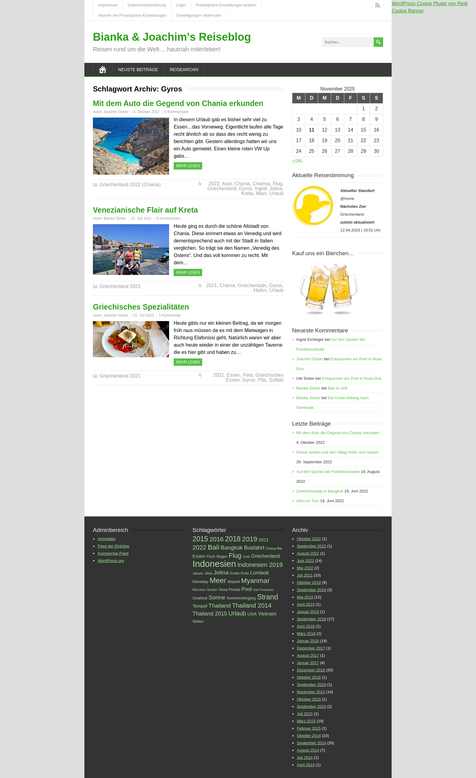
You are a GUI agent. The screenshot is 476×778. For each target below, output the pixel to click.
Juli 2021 (305, 575)
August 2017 (308, 655)
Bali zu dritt (337, 388)
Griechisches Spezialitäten (141, 307)
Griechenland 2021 (120, 286)
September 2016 (311, 684)
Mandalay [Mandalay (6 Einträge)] (200, 582)
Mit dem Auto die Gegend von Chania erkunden (178, 103)
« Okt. (297, 160)
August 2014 (308, 750)
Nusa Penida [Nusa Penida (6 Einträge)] (229, 590)
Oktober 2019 (309, 582)
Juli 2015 (305, 713)
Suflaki (276, 379)
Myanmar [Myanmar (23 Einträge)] (255, 580)
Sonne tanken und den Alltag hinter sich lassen (337, 452)
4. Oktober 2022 (146, 112)
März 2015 (306, 721)
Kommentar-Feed (113, 553)
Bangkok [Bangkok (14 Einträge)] (232, 547)
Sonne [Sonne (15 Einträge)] (217, 597)
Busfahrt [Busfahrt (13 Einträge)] (254, 548)
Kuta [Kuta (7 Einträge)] (245, 573)
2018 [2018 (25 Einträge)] (233, 539)
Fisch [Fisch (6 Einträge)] (210, 556)
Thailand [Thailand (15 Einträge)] (220, 605)
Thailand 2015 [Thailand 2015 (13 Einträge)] (209, 614)
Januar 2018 (308, 641)
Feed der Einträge (113, 546)
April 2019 (306, 604)
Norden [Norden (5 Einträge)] (212, 589)
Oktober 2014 (309, 735)
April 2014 (306, 765)
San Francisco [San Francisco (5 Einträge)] (263, 589)
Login (181, 5)
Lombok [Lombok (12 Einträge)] (259, 573)
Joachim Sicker (116, 112)
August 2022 (308, 553)
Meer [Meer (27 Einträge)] (218, 580)
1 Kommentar (170, 315)
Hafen (260, 290)
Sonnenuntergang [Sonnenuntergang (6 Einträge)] (241, 598)
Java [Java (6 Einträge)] (208, 573)
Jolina (276, 188)
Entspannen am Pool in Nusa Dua (352, 378)
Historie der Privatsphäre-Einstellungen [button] (132, 15)
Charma (261, 183)
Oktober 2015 (309, 699)
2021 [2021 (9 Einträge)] (264, 539)
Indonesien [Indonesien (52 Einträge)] (214, 564)
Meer (261, 193)
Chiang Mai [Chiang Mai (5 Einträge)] (274, 548)
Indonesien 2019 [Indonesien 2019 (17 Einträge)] (260, 564)
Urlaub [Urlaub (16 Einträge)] (237, 613)
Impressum (107, 5)
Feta (248, 375)
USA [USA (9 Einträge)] (252, 613)
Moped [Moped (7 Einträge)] (234, 581)
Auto (227, 183)
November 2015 (311, 692)
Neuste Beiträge (138, 69)
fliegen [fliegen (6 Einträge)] (221, 556)
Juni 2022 (305, 560)
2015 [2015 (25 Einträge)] (200, 539)
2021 (211, 285)
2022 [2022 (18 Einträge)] (199, 547)
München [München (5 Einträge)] (199, 589)
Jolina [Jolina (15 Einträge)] (221, 572)
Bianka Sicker (115, 218)
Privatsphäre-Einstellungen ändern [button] (226, 5)
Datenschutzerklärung (146, 5)
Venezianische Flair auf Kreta (145, 210)
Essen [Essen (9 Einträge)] (198, 556)
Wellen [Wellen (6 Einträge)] (198, 621)
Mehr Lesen (188, 166)
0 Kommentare (176, 112)
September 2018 (311, 619)
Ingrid (261, 188)
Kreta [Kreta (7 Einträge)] (234, 573)
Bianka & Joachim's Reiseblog (172, 37)
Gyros (245, 188)
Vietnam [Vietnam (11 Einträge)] (267, 614)
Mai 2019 (305, 597)
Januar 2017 (308, 662)
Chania (242, 183)
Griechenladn (252, 285)
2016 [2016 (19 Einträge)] (216, 539)
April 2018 (306, 626)
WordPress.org (111, 560)
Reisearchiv (184, 69)
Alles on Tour (307, 501)
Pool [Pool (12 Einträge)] (246, 589)
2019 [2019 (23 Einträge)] (249, 539)
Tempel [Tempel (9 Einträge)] (199, 605)
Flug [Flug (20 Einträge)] (235, 555)
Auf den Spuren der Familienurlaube (328, 471)
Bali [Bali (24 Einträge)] (213, 547)
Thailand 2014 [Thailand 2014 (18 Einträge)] (251, 605)
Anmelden (107, 538)
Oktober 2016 (309, 677)
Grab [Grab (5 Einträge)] (246, 556)
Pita (262, 379)
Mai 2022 (305, 568)
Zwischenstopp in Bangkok (319, 491)
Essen (233, 375)
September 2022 (311, 546)
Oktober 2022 (309, 538)
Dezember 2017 (311, 648)
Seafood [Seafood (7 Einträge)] (199, 598)
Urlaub (276, 193)
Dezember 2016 (311, 670)
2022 (214, 183)
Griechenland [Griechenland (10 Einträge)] (265, 556)
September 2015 (311, 706)
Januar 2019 (308, 611)
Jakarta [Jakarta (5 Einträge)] (197, 573)
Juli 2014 (305, 757)
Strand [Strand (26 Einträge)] (267, 597)
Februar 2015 (309, 728)
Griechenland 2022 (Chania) (130, 184)
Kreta (247, 193)
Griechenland (221, 188)
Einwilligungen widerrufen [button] (198, 15)
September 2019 (311, 590)
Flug (277, 183)
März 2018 (306, 633)
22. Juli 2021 (141, 218)
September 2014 (311, 743)
